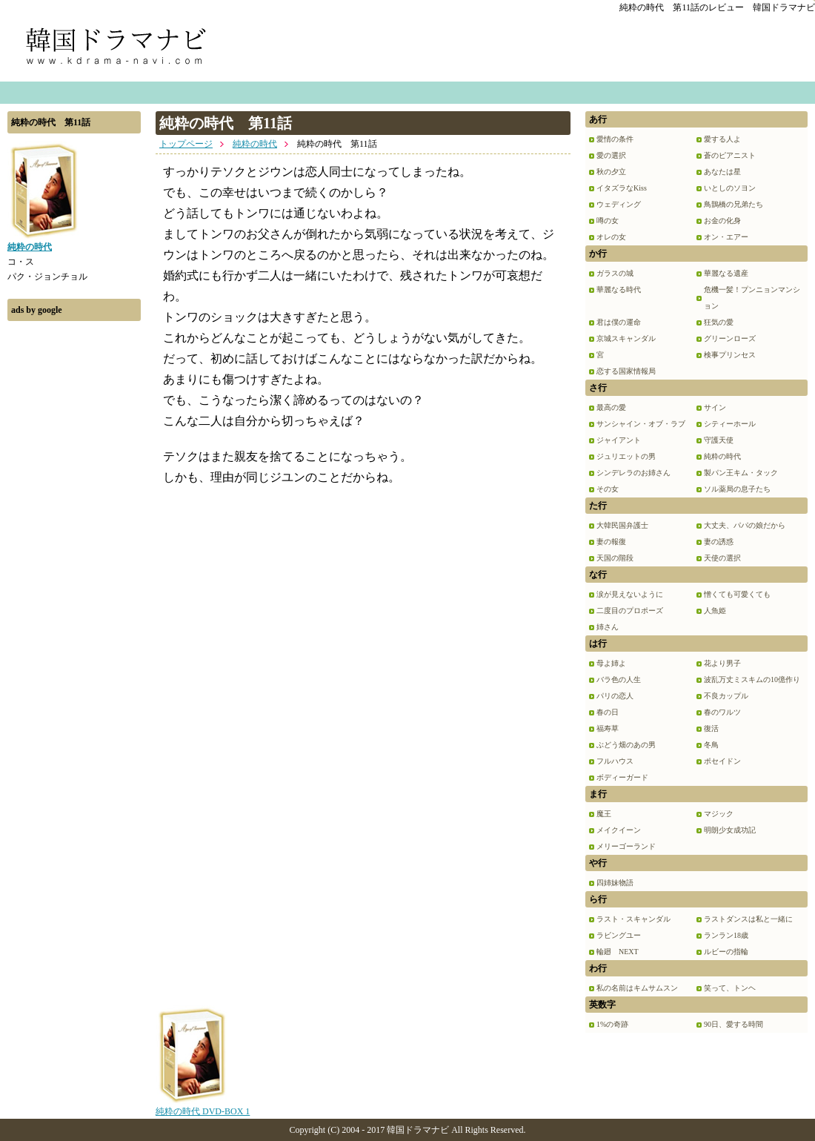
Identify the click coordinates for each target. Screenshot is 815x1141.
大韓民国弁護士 (622, 525)
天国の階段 (614, 558)
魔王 (603, 814)
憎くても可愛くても (737, 594)
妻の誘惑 (719, 542)
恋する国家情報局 (626, 371)
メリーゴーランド (626, 846)
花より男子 (722, 663)
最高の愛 (611, 407)
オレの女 (611, 237)
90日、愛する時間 (733, 1024)
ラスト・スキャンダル (633, 919)
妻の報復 (611, 542)
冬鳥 (711, 745)
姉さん (607, 627)
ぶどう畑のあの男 (626, 745)
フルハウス (614, 761)
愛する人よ (722, 139)
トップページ (186, 144)
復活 (711, 728)
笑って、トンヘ (730, 988)
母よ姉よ (611, 663)
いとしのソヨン (730, 188)
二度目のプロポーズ (629, 610)
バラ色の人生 (618, 679)
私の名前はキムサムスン (637, 988)
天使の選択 (722, 558)
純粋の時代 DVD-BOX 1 (203, 1106)
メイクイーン (618, 830)
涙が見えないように (629, 594)
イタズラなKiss (621, 188)
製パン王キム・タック (741, 473)
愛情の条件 (614, 139)
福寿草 (607, 728)
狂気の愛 (719, 322)
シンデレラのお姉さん (633, 473)
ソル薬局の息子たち (737, 489)
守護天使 (719, 440)
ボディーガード (622, 777)
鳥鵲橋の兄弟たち (733, 204)
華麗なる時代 (618, 289)
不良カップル (726, 696)
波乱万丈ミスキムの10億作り (752, 679)
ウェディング (618, 204)
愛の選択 (611, 155)
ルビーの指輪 (726, 951)
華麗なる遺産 (726, 273)
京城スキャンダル (626, 338)
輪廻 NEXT (617, 951)
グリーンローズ (730, 338)
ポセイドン (722, 761)
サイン (715, 407)
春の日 (607, 712)
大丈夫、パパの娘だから (744, 525)
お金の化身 (722, 220)
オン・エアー (726, 237)
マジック (719, 814)
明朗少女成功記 (730, 830)
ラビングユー (618, 935)
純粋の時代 (255, 144)
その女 (607, 489)
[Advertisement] (74, 550)
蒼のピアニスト (730, 155)
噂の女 (607, 220)
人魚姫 (715, 610)
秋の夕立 (611, 172)
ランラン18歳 (726, 935)
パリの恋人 (614, 696)
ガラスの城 (614, 273)
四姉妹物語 (614, 883)
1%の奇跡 (612, 1024)
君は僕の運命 (618, 322)
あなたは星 (722, 172)
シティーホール (730, 424)
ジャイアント (618, 440)
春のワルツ (722, 712)
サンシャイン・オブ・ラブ (640, 424)
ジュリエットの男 (626, 456)
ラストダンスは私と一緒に (748, 919)
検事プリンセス (730, 355)
